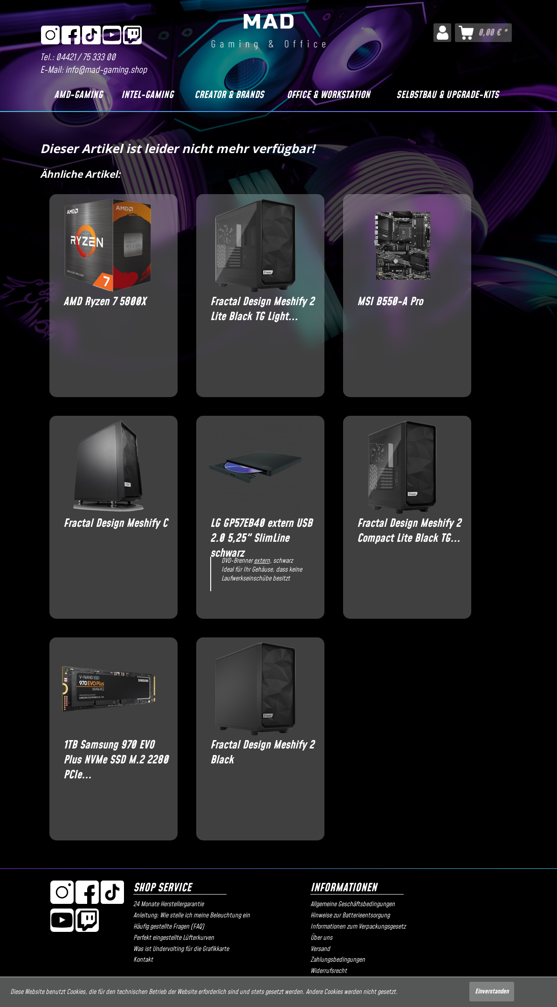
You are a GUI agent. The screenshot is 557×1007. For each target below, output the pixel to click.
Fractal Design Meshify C (115, 523)
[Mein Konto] (442, 32)
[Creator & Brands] (229, 95)
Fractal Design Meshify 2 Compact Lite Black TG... (409, 531)
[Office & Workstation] (328, 95)
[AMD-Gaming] (78, 95)
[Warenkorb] (483, 32)
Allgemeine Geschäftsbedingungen (352, 904)
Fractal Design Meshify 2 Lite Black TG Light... (262, 309)
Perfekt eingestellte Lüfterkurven (173, 938)
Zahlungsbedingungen (337, 960)
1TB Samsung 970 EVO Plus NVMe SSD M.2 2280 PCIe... (115, 753)
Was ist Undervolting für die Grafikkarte (181, 949)
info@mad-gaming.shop (106, 70)
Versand (320, 949)
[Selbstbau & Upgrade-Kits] (448, 95)
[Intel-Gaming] (147, 95)
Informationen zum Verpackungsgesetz (358, 926)
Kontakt (143, 960)
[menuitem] (442, 32)
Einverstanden (492, 991)
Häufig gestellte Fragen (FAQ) (168, 926)
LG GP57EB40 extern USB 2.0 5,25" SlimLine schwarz (261, 531)
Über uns (321, 938)
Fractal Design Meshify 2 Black (262, 753)
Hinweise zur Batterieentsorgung (350, 915)
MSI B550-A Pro (390, 302)
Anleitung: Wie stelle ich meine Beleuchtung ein (191, 915)
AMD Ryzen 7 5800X (104, 302)
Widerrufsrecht (328, 971)
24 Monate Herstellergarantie (168, 904)
